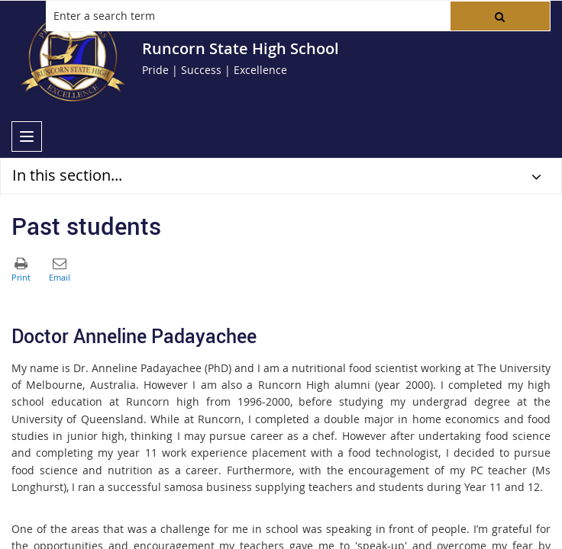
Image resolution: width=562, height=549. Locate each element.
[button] (500, 16)
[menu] (26, 136)
